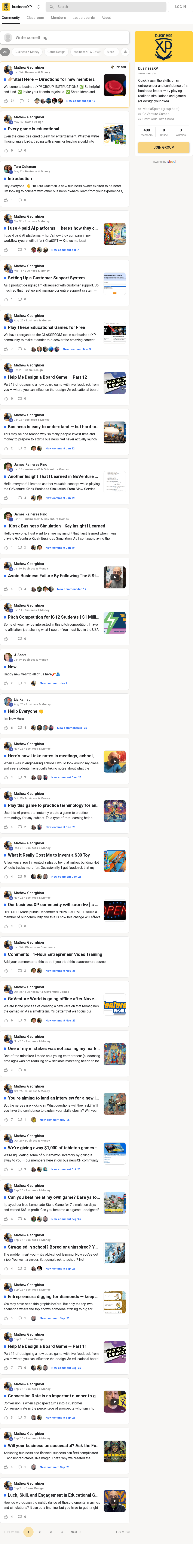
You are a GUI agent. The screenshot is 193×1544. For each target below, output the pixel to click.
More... (111, 52)
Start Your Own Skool (158, 119)
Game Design (56, 52)
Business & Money (27, 52)
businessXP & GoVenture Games (95, 52)
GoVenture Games (156, 114)
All (5, 52)
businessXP (148, 68)
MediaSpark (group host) (161, 109)
